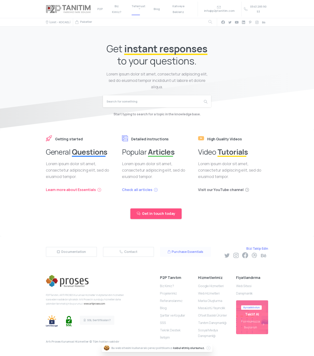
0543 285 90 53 (255, 9)
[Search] (151, 101)
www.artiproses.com (94, 303)
